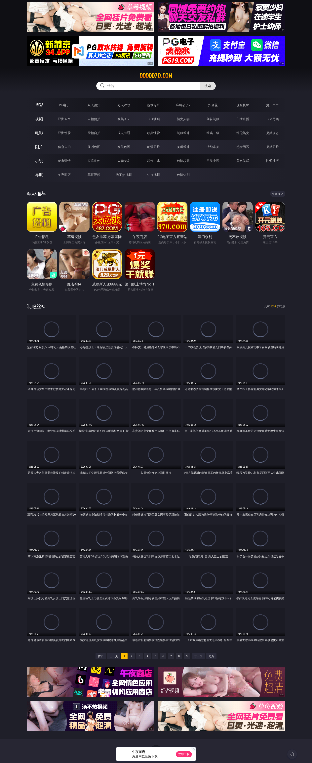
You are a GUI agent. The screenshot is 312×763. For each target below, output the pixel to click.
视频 (39, 119)
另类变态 (272, 133)
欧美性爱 (153, 133)
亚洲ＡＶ (64, 119)
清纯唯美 (213, 147)
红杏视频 (153, 175)
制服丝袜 (183, 133)
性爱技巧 (272, 161)
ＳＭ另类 (272, 119)
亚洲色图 (94, 147)
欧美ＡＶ (123, 119)
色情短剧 (183, 175)
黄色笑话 (242, 161)
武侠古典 (153, 161)
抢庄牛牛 (272, 105)
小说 (39, 160)
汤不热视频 (124, 175)
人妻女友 (123, 161)
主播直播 (242, 119)
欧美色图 (123, 147)
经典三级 (213, 133)
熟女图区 (242, 147)
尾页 (211, 656)
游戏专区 (153, 105)
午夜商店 (64, 175)
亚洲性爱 (64, 133)
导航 (39, 174)
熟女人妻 (183, 119)
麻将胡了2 (183, 105)
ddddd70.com (156, 76)
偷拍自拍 (94, 133)
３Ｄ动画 (153, 119)
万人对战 (123, 105)
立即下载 (183, 754)
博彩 (39, 105)
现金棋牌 (242, 105)
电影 (39, 132)
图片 (39, 146)
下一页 (198, 656)
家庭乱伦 (94, 161)
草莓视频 (94, 175)
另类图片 (272, 147)
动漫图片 (153, 147)
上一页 (114, 656)
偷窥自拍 (64, 147)
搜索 (208, 86)
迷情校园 (183, 161)
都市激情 (64, 161)
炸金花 (213, 105)
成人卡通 (123, 133)
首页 (100, 656)
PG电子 (64, 105)
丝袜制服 (213, 119)
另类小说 (213, 161)
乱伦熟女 (242, 133)
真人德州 (94, 105)
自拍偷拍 (94, 119)
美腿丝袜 (183, 147)
